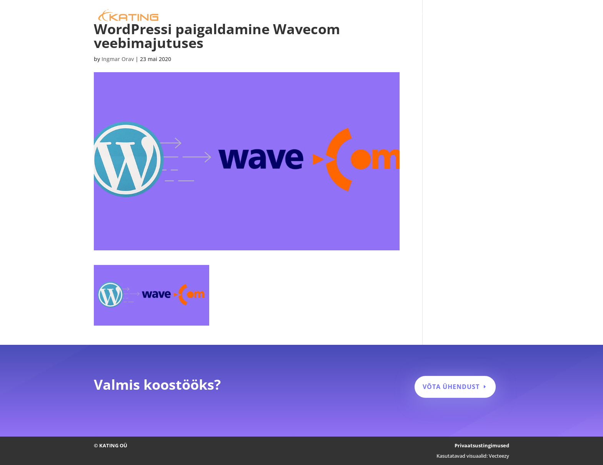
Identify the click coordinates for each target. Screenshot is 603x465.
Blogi (471, 16)
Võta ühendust (451, 386)
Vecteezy (499, 455)
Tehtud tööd (438, 16)
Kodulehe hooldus (388, 16)
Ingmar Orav (118, 59)
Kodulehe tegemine (328, 16)
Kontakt (498, 16)
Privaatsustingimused (482, 445)
